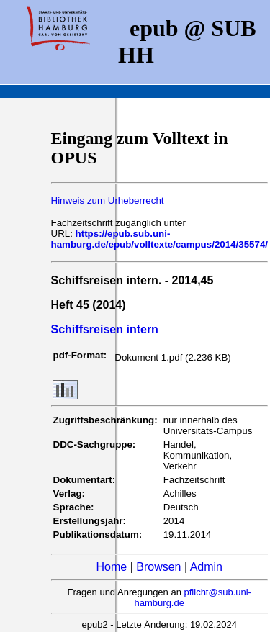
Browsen (158, 567)
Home (111, 567)
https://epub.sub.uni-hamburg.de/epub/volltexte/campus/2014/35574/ (159, 239)
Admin (206, 567)
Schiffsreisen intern (104, 329)
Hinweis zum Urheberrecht (107, 200)
